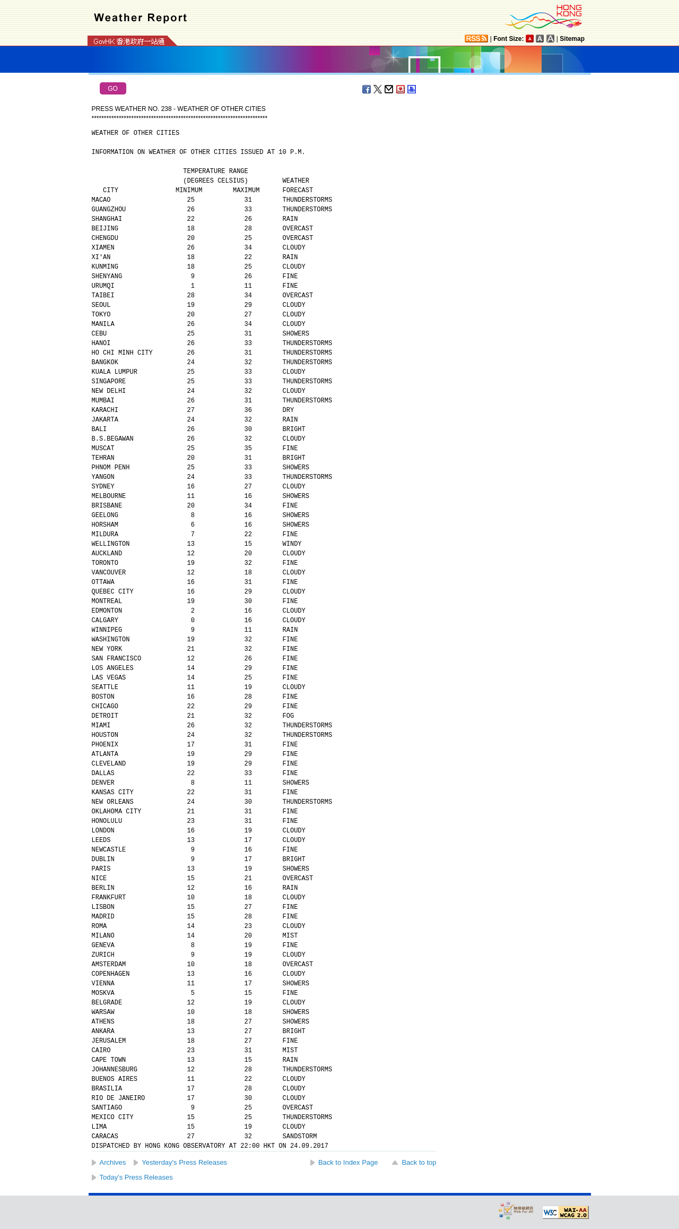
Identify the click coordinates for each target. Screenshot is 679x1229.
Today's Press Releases (136, 1177)
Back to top (419, 1162)
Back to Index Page (348, 1162)
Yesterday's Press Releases (184, 1162)
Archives (113, 1162)
